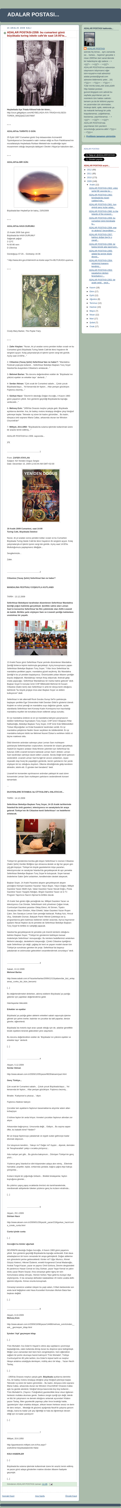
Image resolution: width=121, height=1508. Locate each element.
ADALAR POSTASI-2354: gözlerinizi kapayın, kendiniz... (100, 263)
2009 (89, 181)
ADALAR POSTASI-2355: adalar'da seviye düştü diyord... (100, 254)
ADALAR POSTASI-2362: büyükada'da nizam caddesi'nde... (100, 198)
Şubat (92, 322)
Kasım (93, 287)
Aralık (92, 185)
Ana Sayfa (40, 1496)
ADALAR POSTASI (96, 49)
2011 (89, 173)
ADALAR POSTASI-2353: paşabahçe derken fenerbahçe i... (100, 273)
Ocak (92, 326)
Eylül (92, 295)
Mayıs (93, 311)
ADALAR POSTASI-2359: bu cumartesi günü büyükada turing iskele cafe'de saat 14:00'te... (37, 34)
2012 (89, 170)
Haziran (93, 307)
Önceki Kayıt (71, 1496)
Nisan (92, 315)
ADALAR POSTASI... (33, 14)
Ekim (92, 291)
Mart (92, 319)
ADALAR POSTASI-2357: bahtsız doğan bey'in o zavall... (100, 237)
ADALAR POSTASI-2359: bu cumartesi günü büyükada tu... (102, 221)
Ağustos (94, 299)
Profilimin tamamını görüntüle (101, 136)
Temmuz (94, 303)
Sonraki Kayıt (8, 1496)
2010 (89, 177)
